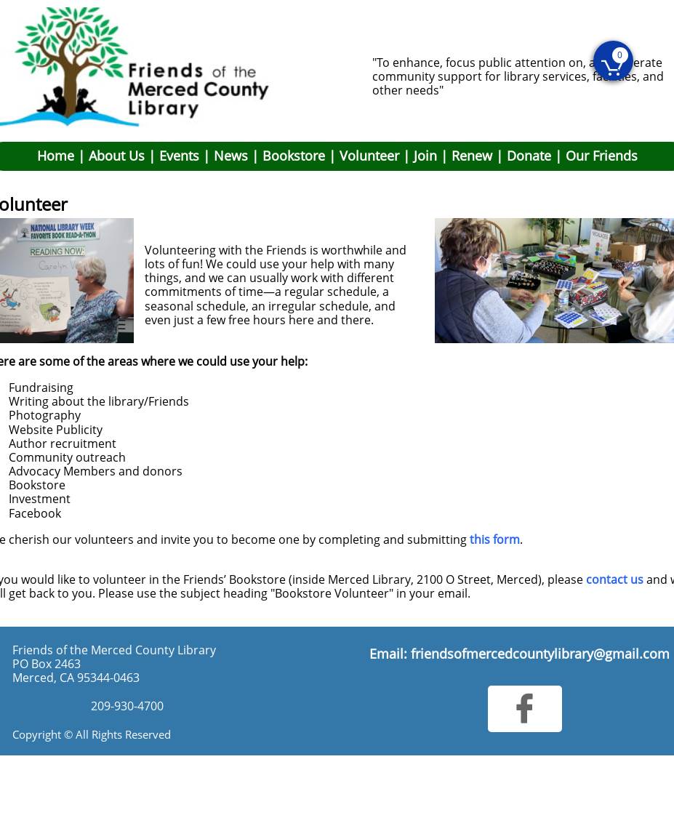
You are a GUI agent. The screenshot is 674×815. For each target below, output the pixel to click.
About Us (117, 155)
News (231, 155)
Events (179, 155)
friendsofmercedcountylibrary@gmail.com (540, 653)
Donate (529, 155)
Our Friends (602, 155)
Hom (52, 155)
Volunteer (369, 155)
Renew (472, 155)
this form (495, 539)
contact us (614, 579)
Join (425, 155)
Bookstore (293, 155)
